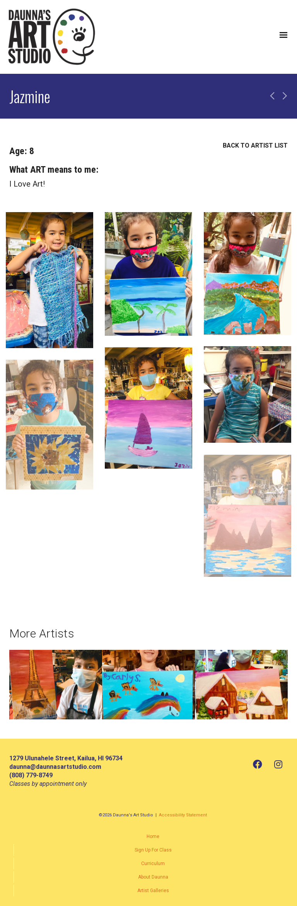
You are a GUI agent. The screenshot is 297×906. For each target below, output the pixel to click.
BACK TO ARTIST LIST (255, 145)
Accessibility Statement (183, 815)
